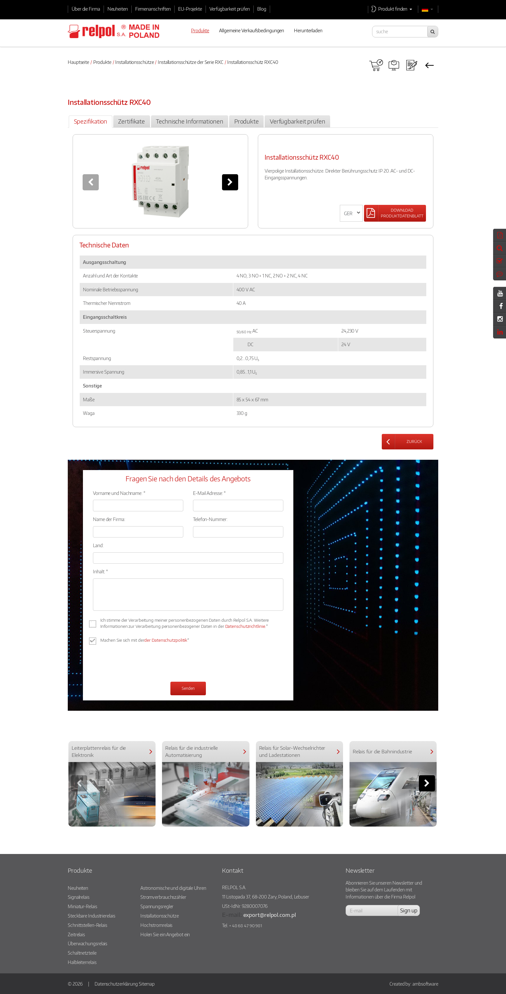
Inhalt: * (100, 571)
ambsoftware (425, 984)
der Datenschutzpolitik (165, 640)
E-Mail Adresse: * (209, 493)
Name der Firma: (109, 519)
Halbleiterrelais (82, 962)
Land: (98, 545)
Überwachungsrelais (87, 943)
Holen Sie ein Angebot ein (165, 934)
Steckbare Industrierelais (91, 916)
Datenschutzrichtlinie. (245, 626)
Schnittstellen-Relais (87, 925)
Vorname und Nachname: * (119, 493)
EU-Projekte (190, 9)
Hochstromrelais (156, 925)
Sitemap (147, 984)
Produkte (102, 62)
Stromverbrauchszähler (163, 897)
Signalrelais (78, 897)
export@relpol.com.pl (269, 915)
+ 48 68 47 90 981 (245, 925)
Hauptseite (78, 62)
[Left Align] (395, 213)
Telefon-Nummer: (210, 519)
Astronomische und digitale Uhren (173, 888)
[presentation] (142, 664)
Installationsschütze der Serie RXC (190, 62)
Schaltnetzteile (82, 953)
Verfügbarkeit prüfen (229, 9)
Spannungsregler (157, 906)
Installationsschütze (134, 62)
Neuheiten (117, 9)
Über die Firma (86, 9)
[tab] (90, 121)
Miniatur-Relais (82, 906)
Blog (261, 9)
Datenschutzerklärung (116, 984)
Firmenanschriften (153, 9)
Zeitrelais (76, 934)
